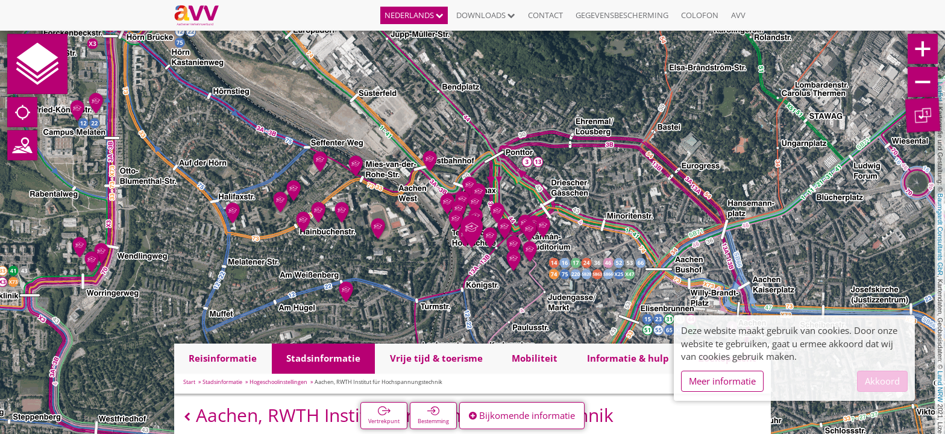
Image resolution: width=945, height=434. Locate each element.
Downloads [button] (485, 15)
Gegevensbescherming (622, 15)
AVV (738, 15)
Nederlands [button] (414, 15)
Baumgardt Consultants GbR (940, 234)
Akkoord (882, 381)
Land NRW (940, 386)
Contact (545, 15)
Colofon (699, 15)
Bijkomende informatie (522, 415)
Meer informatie (722, 381)
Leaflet (940, 91)
